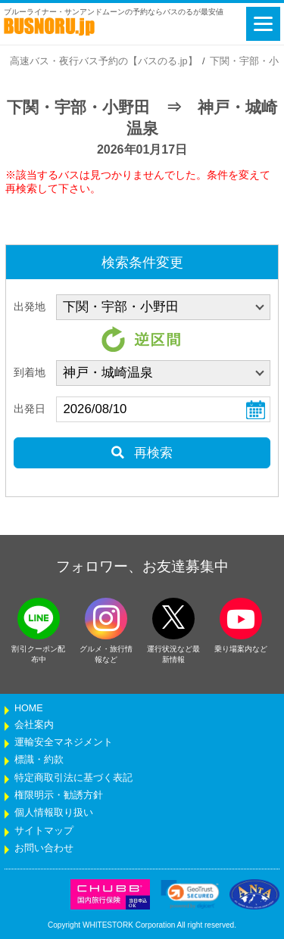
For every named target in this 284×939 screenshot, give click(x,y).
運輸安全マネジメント (63, 742)
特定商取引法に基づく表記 (73, 778)
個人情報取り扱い (53, 812)
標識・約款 (39, 759)
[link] (190, 894)
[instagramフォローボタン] (106, 618)
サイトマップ (43, 831)
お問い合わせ (43, 848)
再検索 (142, 453)
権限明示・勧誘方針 (58, 795)
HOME (28, 708)
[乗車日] (163, 409)
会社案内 (34, 725)
